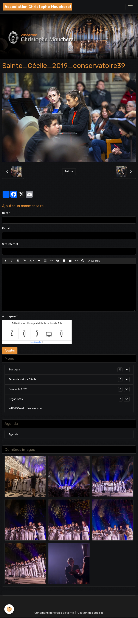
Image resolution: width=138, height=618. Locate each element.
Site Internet (10, 244)
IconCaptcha (36, 342)
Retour (69, 171)
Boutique (14, 369)
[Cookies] (9, 609)
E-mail (6, 228)
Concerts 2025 (18, 389)
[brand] (37, 7)
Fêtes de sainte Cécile (22, 379)
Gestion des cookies (91, 612)
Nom (5, 212)
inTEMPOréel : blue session (25, 408)
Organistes (16, 399)
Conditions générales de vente (54, 612)
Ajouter (10, 350)
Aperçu (93, 261)
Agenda (14, 434)
